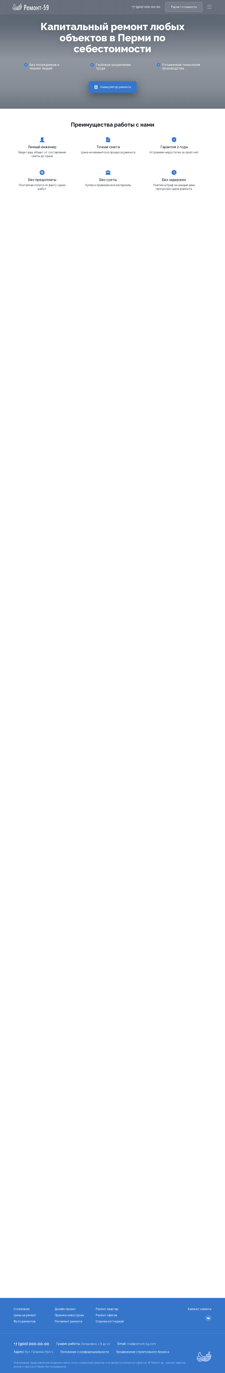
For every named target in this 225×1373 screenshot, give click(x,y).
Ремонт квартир (107, 1309)
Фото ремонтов (25, 1321)
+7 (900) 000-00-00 (146, 7)
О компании (22, 1309)
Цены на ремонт (25, 1315)
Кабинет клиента (199, 1309)
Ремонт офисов (106, 1315)
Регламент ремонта (68, 1321)
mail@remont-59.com (141, 1344)
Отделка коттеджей (110, 1321)
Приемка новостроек (69, 1315)
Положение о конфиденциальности (84, 1352)
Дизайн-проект (65, 1309)
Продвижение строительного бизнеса (142, 1352)
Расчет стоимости (184, 7)
